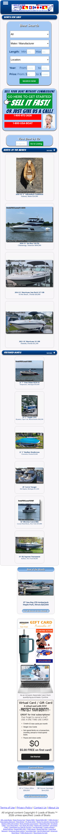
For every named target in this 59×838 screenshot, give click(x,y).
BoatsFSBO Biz (42, 829)
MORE (51, 150)
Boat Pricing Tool (19, 820)
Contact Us (40, 807)
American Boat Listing (17, 831)
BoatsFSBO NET (41, 820)
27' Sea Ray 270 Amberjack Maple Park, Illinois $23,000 (36, 603)
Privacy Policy (24, 807)
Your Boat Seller (12, 825)
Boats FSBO (30, 820)
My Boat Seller (30, 822)
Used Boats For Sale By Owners (20, 827)
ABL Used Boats (6, 820)
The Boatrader (38, 827)
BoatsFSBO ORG (20, 829)
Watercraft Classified (41, 825)
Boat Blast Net (45, 823)
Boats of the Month (15, 150)
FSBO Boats (31, 829)
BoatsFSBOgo (8, 829)
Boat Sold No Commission (29, 823)
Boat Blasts (20, 822)
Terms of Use (7, 807)
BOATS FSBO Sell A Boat (10, 823)
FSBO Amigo (53, 820)
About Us (53, 807)
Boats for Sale (12, 17)
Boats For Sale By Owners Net (47, 822)
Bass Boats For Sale (41, 833)
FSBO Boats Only (26, 833)
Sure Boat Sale (31, 831)
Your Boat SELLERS (26, 825)
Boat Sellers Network (7, 822)
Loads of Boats (49, 827)
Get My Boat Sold (43, 831)
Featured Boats (12, 352)
